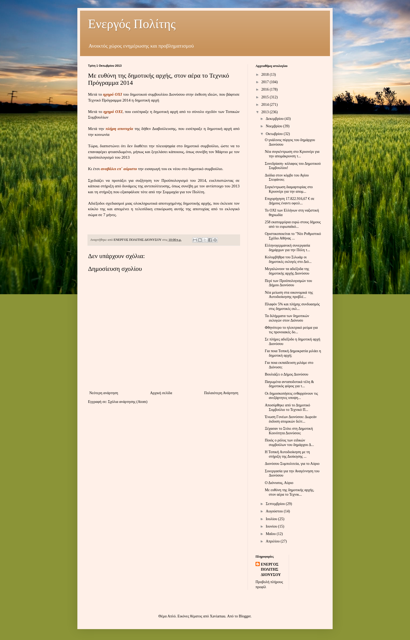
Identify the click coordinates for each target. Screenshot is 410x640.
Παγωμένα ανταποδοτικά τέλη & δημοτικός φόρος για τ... (289, 384)
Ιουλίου (272, 519)
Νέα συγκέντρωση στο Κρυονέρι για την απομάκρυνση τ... (292, 154)
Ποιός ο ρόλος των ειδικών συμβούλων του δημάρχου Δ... (289, 442)
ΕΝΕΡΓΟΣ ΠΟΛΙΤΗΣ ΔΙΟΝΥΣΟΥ (271, 569)
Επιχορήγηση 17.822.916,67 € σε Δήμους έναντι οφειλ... (289, 201)
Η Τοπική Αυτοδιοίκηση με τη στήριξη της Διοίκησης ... (287, 454)
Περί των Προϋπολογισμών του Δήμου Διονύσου (288, 283)
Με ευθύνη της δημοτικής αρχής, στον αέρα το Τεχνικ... (289, 492)
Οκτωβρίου (274, 134)
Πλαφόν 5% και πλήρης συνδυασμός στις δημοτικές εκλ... (292, 306)
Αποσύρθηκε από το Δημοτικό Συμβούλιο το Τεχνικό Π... (287, 407)
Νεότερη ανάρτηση (103, 393)
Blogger (244, 616)
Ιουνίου (272, 526)
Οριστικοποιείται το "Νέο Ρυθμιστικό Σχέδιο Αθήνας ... (293, 236)
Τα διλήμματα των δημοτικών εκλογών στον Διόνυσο (287, 318)
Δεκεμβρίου (275, 119)
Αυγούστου (275, 511)
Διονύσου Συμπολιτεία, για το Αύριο (292, 464)
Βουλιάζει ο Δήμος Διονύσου (286, 374)
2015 (265, 97)
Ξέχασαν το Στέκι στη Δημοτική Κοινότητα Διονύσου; (289, 431)
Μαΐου (271, 534)
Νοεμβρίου (274, 126)
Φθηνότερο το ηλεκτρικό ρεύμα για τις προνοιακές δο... (291, 330)
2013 (265, 112)
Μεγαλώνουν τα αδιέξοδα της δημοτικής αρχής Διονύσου (287, 271)
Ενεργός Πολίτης (132, 24)
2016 (265, 89)
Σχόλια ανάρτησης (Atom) (127, 402)
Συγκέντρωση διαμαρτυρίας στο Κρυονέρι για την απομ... (289, 189)
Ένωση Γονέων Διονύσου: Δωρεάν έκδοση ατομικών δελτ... (291, 419)
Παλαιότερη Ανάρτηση (221, 393)
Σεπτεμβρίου (276, 504)
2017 (265, 82)
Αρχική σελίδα (161, 393)
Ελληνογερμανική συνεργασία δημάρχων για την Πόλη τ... (287, 247)
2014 (265, 105)
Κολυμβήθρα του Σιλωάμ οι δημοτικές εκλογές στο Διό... (288, 259)
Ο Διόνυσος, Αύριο (279, 483)
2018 (265, 75)
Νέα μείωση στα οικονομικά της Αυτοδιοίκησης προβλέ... (289, 294)
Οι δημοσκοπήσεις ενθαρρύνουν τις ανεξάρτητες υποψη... (291, 395)
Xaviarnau (217, 616)
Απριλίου (273, 541)
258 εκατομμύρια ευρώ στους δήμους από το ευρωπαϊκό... (293, 224)
